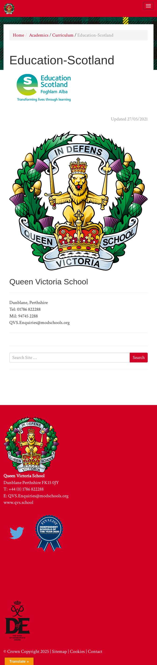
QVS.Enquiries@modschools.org (38, 496)
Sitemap (59, 651)
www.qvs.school (18, 502)
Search (139, 358)
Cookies (77, 651)
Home (18, 35)
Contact (95, 651)
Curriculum (63, 35)
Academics (38, 35)
